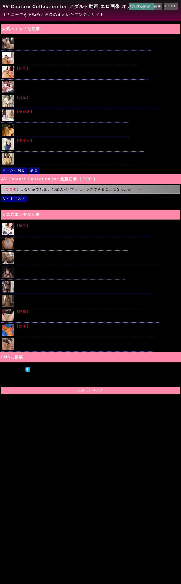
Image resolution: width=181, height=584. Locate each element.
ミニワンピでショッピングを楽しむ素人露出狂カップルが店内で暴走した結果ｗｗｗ (87, 254)
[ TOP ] (87, 179)
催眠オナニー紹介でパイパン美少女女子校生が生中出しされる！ (70, 268)
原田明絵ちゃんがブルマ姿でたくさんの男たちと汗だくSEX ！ (69, 83)
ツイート (12, 369)
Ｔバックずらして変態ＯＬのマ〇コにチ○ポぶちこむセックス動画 (71, 239)
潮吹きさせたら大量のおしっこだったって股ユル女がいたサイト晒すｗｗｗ (87, 311)
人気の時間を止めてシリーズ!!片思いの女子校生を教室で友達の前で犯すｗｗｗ (82, 40)
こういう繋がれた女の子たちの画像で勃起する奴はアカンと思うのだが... (85, 326)
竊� (157, 6)
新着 (34, 170)
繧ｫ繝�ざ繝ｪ (141, 6)
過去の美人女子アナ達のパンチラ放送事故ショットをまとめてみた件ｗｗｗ (87, 97)
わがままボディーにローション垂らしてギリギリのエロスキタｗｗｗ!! (82, 225)
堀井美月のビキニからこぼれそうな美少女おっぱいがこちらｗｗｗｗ (81, 68)
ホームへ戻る (14, 170)
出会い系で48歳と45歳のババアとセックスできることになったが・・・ (72, 189)
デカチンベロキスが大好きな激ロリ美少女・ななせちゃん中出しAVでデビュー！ (83, 340)
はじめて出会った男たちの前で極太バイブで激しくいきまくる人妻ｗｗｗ (77, 297)
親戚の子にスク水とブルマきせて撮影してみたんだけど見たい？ (79, 140)
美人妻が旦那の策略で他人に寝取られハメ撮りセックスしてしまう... (74, 155)
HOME (171, 6)
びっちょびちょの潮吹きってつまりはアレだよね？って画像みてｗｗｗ (75, 54)
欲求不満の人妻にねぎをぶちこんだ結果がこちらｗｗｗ (71, 112)
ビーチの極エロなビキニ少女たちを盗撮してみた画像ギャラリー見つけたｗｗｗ (83, 283)
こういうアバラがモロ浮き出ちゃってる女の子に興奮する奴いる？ (71, 126)
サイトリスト (14, 198)
